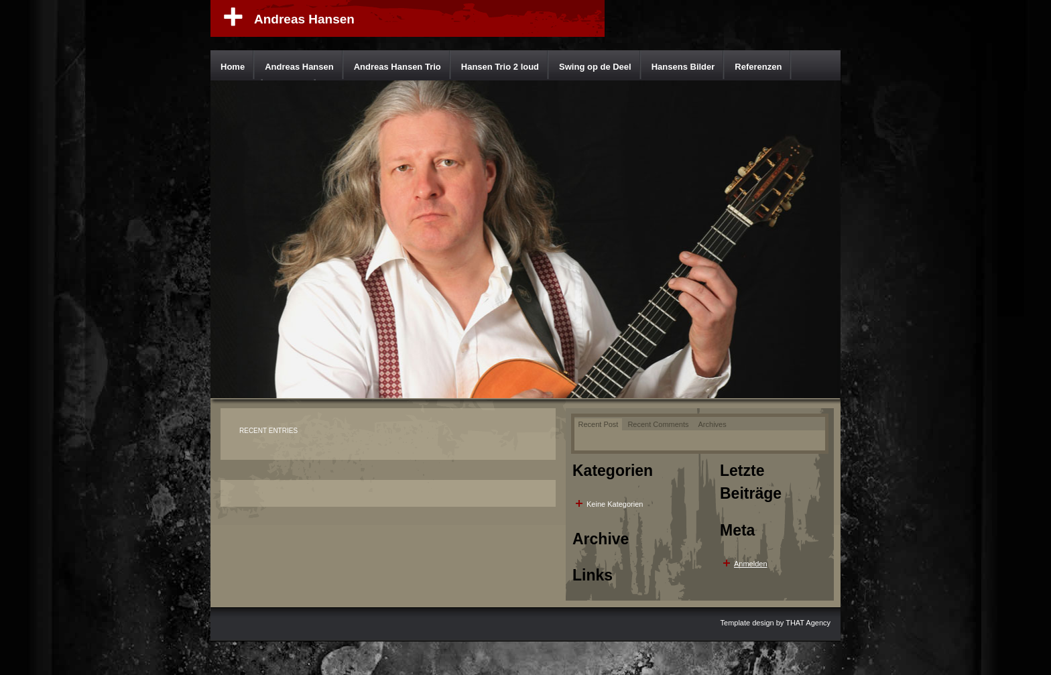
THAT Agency (808, 623)
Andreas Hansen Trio (397, 67)
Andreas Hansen (304, 19)
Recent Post (598, 424)
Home (233, 67)
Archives (712, 424)
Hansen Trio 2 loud (500, 67)
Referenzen (758, 67)
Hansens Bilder (683, 67)
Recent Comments (657, 424)
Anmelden (750, 564)
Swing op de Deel (595, 67)
